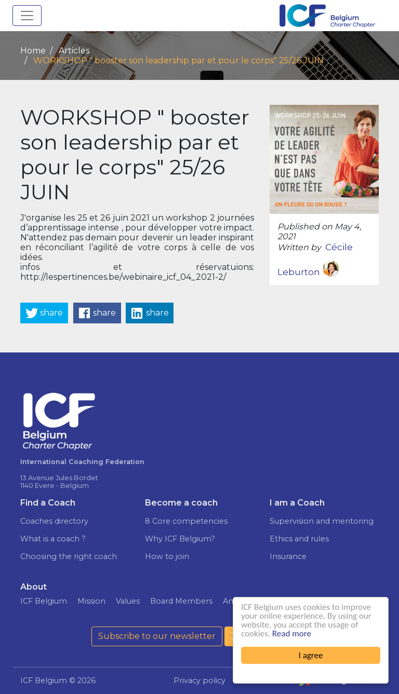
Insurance (288, 556)
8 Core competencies (186, 521)
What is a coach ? (53, 538)
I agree (311, 655)
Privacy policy (199, 680)
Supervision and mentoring (322, 521)
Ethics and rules (299, 538)
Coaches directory (54, 521)
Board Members (181, 601)
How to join (167, 556)
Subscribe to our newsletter (157, 636)
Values (128, 601)
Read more (291, 633)
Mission (91, 601)
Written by (299, 247)
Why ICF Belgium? (180, 538)
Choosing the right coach (68, 556)
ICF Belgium (43, 601)
